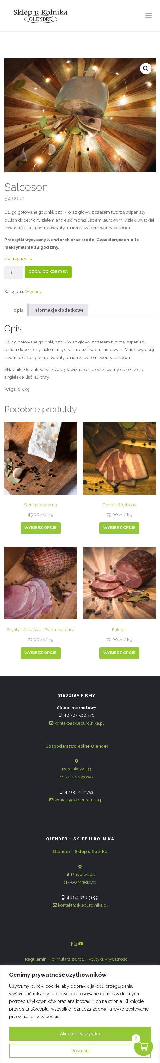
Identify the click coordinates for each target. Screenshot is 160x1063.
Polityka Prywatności (108, 959)
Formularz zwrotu (67, 959)
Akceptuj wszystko (80, 1033)
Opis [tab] (18, 310)
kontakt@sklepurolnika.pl (76, 723)
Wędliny (33, 291)
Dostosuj (80, 1050)
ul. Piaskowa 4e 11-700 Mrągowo (80, 866)
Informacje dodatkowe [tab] (58, 310)
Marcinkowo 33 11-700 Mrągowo (76, 761)
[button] (145, 68)
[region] (80, 1014)
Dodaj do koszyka (48, 272)
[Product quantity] (14, 272)
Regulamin (35, 959)
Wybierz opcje (40, 527)
